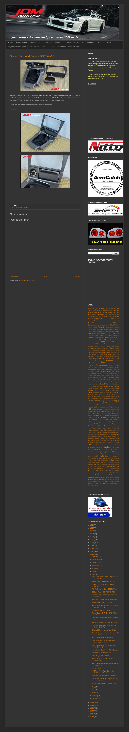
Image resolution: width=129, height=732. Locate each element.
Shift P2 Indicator (104, 43)
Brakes (110, 329)
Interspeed (96, 392)
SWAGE (117, 460)
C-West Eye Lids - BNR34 (100, 656)
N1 (105, 413)
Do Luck (106, 352)
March (94, 693)
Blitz (111, 325)
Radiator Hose (106, 432)
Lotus (89, 405)
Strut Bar (101, 456)
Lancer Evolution (94, 401)
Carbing (90, 337)
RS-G (95, 440)
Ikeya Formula (108, 386)
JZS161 (106, 394)
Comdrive (111, 344)
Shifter (93, 447)
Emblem (99, 356)
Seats (93, 445)
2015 (92, 702)
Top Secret (97, 469)
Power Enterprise (98, 426)
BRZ (113, 331)
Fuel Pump (110, 367)
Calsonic (95, 335)
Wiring (95, 481)
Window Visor (108, 479)
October (95, 563)
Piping (100, 424)
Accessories (19, 207)
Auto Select (92, 323)
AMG (113, 316)
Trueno (94, 470)
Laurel (108, 401)
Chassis (104, 342)
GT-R (114, 379)
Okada (101, 419)
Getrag (90, 375)
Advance (116, 310)
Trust (97, 471)
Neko (89, 415)
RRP (92, 440)
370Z (97, 308)
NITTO (45, 47)
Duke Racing (92, 354)
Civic (112, 342)
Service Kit (109, 445)
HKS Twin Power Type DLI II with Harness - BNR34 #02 (103, 672)
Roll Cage (108, 438)
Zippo (96, 485)
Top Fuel (90, 468)
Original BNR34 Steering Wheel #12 (104, 630)
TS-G (101, 470)
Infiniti (94, 388)
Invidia (101, 392)
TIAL (92, 466)
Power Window (97, 428)
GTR (118, 379)
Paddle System (115, 422)
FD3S (99, 363)
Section (98, 445)
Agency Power (106, 312)
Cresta (97, 348)
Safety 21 (101, 442)
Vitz (89, 475)
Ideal (98, 386)
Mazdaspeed (92, 407)
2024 (92, 531)
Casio (117, 337)
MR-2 (110, 411)
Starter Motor (109, 454)
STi (97, 456)
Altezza (109, 316)
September (96, 565)
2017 (92, 551)
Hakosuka (91, 382)
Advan (105, 310)
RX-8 (114, 440)
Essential (90, 361)
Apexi (97, 319)
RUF (106, 440)
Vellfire (117, 473)
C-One (108, 333)
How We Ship (35, 43)
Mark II (112, 405)
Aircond (111, 314)
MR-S (114, 411)
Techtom (90, 464)
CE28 (95, 340)
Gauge (99, 373)
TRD (89, 471)
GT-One (110, 379)
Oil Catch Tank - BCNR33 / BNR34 (103, 592)
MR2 (118, 411)
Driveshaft (116, 352)
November (95, 560)
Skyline (25, 207)
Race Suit (116, 430)
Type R (114, 470)
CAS (113, 337)
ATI (100, 321)
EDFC (114, 354)
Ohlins (90, 417)
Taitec (101, 462)
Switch (93, 462)
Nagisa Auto (111, 413)
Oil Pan (117, 417)
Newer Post (14, 277)
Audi (114, 321)
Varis (103, 473)
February (95, 696)
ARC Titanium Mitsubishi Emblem (103, 638)
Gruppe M (96, 379)
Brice (98, 331)
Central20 (116, 340)
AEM (93, 312)
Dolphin (111, 352)
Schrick (114, 442)
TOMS (117, 466)
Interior (90, 392)
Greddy (95, 378)
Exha (104, 361)
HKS (106, 384)
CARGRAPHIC (108, 337)
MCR (97, 407)
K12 (118, 394)
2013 (92, 708)
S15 (92, 442)
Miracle (105, 409)
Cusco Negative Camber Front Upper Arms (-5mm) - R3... (104, 641)
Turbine (105, 471)
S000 (89, 442)
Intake (113, 388)
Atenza (97, 321)
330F (93, 308)
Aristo (117, 319)
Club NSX (90, 344)
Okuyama (106, 419)
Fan (96, 363)
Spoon (117, 452)
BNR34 (95, 327)
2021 (92, 540)
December (95, 557)
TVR (110, 470)
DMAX (101, 352)
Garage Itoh (110, 371)
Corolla (95, 346)
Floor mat (99, 365)
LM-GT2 (111, 403)
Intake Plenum (99, 390)
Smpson (117, 447)
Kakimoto (97, 396)
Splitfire (106, 452)
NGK (92, 415)
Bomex (107, 327)
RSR (98, 440)
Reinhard (105, 436)
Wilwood (101, 479)
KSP (112, 398)
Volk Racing (95, 475)
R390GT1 (110, 430)
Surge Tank (96, 460)
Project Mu (115, 428)
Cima (109, 342)
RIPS (92, 438)
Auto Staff (99, 323)
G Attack (108, 369)
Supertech (116, 458)
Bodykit (101, 327)
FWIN (103, 369)
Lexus (98, 403)
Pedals (96, 424)
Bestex (99, 325)
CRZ (104, 348)
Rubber (103, 440)
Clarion (117, 342)
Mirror (109, 409)
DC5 (108, 350)
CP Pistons (102, 346)
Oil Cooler (111, 417)
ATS (103, 321)
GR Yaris (116, 375)
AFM (99, 312)
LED (112, 401)
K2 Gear (90, 396)
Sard (109, 442)
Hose (117, 384)
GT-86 (106, 379)
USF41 (90, 473)
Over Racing (96, 422)
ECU (109, 354)
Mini (101, 409)
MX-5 (98, 413)
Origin (115, 419)
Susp (102, 460)
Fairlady (91, 363)
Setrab (114, 445)
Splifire (101, 452)
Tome (99, 466)
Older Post (76, 277)
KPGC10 (107, 398)
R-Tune (100, 430)
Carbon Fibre (98, 338)
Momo (96, 411)
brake (106, 329)
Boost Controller (114, 327)
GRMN (117, 377)
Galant (97, 371)
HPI (89, 386)
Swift (89, 462)
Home (10, 43)
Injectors (103, 388)
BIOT (107, 325)
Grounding (91, 379)
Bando (110, 323)
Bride (102, 331)
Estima (96, 361)
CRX (100, 348)
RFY (118, 436)
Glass (102, 375)
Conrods (117, 344)
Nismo (96, 415)
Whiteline (96, 479)
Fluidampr (105, 365)
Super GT (95, 458)
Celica (105, 340)
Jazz (117, 392)
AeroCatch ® (34, 47)
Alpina (99, 316)
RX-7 (110, 440)
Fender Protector (110, 363)
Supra (90, 460)
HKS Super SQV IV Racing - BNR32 (104, 610)
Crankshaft (91, 348)
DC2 (105, 350)
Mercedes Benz (104, 407)
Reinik (109, 436)
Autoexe (105, 323)
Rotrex (113, 438)
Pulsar (90, 430)
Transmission (115, 468)
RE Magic (111, 434)
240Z (89, 308)
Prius (104, 428)
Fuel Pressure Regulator (100, 367)
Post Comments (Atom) (26, 280)
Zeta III (90, 485)
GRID (108, 377)
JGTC (89, 394)
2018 (92, 548)
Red (89, 436)
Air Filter (101, 314)
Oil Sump (96, 419)
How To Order (21, 43)
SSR (92, 454)
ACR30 (100, 310)
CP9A (108, 346)
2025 (92, 528)
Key (100, 398)
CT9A (107, 348)
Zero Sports (102, 483)
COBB (100, 344)
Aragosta (108, 319)
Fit (94, 365)
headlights (100, 384)
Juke (95, 394)
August (94, 568)
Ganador (103, 371)
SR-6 (89, 454)
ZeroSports (116, 483)
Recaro (116, 434)
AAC (109, 308)
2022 (92, 537)
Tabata (97, 462)
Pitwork (109, 424)
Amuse (117, 316)
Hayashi (117, 382)
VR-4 (110, 475)
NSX (106, 415)
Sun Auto (112, 456)
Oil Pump (91, 419)
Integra (108, 390)
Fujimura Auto (92, 369)
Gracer (90, 377)
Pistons (105, 424)
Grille (112, 377)
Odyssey (116, 415)
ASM (93, 321)
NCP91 (117, 413)
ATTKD (110, 321)
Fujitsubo (99, 369)
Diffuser (97, 352)
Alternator (104, 316)
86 (106, 308)
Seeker (103, 445)
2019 (92, 545)
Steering (116, 454)
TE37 (108, 462)
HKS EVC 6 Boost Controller (101, 653)
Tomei (103, 466)
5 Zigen (102, 308)
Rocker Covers (99, 438)
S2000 (96, 443)
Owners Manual (105, 422)
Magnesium (102, 405)
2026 (92, 525)
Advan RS (110, 310)
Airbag (106, 314)
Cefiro (100, 340)
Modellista (90, 411)
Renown (114, 436)
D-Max (97, 350)
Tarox (104, 462)
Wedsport (116, 477)
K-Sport (111, 394)
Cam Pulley (102, 335)
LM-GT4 (116, 403)
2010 (92, 717)
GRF (104, 377)
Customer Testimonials (75, 43)
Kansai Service (110, 396)
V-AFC (94, 473)
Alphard (95, 316)
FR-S (114, 365)
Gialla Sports (96, 375)
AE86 (89, 312)
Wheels (90, 479)
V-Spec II (99, 473)
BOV (98, 329)
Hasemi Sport (109, 382)
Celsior (111, 340)
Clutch (96, 344)
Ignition (102, 386)
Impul (90, 388)
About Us (90, 43)
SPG (97, 452)
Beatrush (90, 325)
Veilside (112, 473)
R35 (105, 430)
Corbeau (90, 346)
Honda (110, 384)
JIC (93, 394)
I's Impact (93, 386)
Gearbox (116, 373)
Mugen (94, 413)
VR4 (114, 475)
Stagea (103, 454)
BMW (115, 325)
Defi (112, 350)
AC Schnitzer (115, 308)
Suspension (109, 460)
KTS (115, 398)
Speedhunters (92, 452)
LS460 (93, 405)
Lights (106, 403)
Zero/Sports (109, 483)
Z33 (94, 483)
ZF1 (93, 485)
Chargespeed (91, 342)
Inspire (109, 388)
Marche (108, 405)
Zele (97, 483)
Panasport (91, 424)
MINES (97, 409)
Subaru (107, 456)
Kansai (103, 396)
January (95, 699)
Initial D (98, 388)
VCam (107, 473)
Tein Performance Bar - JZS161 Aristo (104, 589)
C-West (114, 333)
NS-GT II (102, 415)
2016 (92, 554)
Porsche (90, 426)
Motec (106, 411)
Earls (98, 354)
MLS (118, 409)
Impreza (116, 386)
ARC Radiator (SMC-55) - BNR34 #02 (104, 622)
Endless (106, 356)
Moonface (101, 411)
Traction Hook (106, 468)
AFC (96, 312)
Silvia (98, 447)
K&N (115, 394)
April (94, 690)
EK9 (118, 354)
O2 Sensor (111, 415)
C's (118, 333)
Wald (117, 475)
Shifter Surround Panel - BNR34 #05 (32, 56)
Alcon (114, 314)
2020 (92, 542)
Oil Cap (95, 417)
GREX (100, 377)
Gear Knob (111, 373)
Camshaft (109, 335)
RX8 (118, 440)
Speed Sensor (115, 449)
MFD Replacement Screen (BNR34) (65, 47)
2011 (92, 714)
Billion (104, 325)
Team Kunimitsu (115, 462)
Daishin (102, 350)
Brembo (116, 329)
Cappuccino (116, 335)
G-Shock (90, 371)
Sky (102, 447)
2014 (92, 705)
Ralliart (113, 432)
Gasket (94, 373)
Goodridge (107, 375)
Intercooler (115, 390)
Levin (94, 403)
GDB (106, 373)
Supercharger (103, 458)
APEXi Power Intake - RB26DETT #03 (104, 683)
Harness (102, 382)
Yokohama (116, 481)
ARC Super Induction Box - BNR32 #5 (104, 599)
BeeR (95, 325)
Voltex (101, 475)
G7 (94, 371)
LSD (97, 405)
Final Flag (90, 365)
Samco (106, 442)
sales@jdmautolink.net (95, 78)
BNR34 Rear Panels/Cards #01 (102, 602)
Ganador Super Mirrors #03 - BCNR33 (104, 676)
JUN (98, 394)
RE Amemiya (104, 434)
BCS (118, 323)
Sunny (89, 458)
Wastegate (91, 477)
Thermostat (110, 464)
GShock (102, 379)
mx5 (102, 413)
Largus (103, 401)
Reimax (100, 436)
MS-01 (90, 413)
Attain (106, 321)
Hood (114, 384)
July (93, 571)
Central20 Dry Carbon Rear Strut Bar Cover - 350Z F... (104, 626)
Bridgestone (107, 331)
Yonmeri (90, 483)
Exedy (100, 361)
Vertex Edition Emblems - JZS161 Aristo (105, 650)
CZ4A (93, 350)
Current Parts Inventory (54, 43)
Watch (103, 477)
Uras (117, 470)
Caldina (90, 335)
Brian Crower (92, 331)
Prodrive (108, 428)
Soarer (96, 449)
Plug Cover (115, 424)
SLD (113, 447)
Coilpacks (105, 344)
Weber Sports (109, 477)
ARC (113, 319)
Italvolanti (106, 392)
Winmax (90, 481)
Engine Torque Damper (101, 358)
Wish (98, 481)
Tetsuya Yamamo (102, 464)
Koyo (103, 398)
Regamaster (94, 436)
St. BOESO (97, 454)
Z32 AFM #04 (96, 668)
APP (101, 319)
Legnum (90, 403)
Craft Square (115, 346)
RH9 (89, 438)
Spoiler (112, 452)
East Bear (103, 354)
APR (104, 319)
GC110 (103, 373)
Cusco (112, 348)
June (94, 574)
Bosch (94, 329)
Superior (110, 458)
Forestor (110, 365)
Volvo (106, 475)
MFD (89, 409)
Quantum (95, 430)
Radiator (99, 432)
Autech (117, 321)
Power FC (107, 426)
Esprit (117, 358)
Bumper (103, 333)
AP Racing (91, 319)
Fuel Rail (116, 367)
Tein (94, 464)
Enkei (113, 358)
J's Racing (112, 392)
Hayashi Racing (92, 384)
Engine (112, 356)
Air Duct (94, 314)
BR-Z (102, 329)
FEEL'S (103, 363)
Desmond (116, 350)
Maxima (117, 405)
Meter (111, 407)
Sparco (101, 449)
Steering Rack (92, 456)
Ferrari (117, 363)
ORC (111, 419)
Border (90, 329)
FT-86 (92, 367)
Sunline (117, 456)
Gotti (112, 375)
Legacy (116, 401)
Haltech (97, 382)
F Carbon (116, 361)
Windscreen (116, 479)
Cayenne (90, 340)
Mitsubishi (113, 409)
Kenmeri (95, 398)
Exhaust (109, 361)
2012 (92, 711)
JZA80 (102, 394)
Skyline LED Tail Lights (17, 47)
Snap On (90, 449)
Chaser (98, 342)
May (93, 687)
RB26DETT (98, 434)
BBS (114, 323)
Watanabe (97, 477)
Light (102, 403)
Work (102, 481)
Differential (91, 352)
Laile (118, 398)
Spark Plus (107, 449)
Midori (93, 409)
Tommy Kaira (110, 466)
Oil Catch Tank (102, 417)
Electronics (91, 356)
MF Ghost (116, 407)
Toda (95, 466)
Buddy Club (96, 333)
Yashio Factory (109, 481)
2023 (92, 534)
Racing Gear (91, 432)
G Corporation (115, 369)
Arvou (89, 321)
